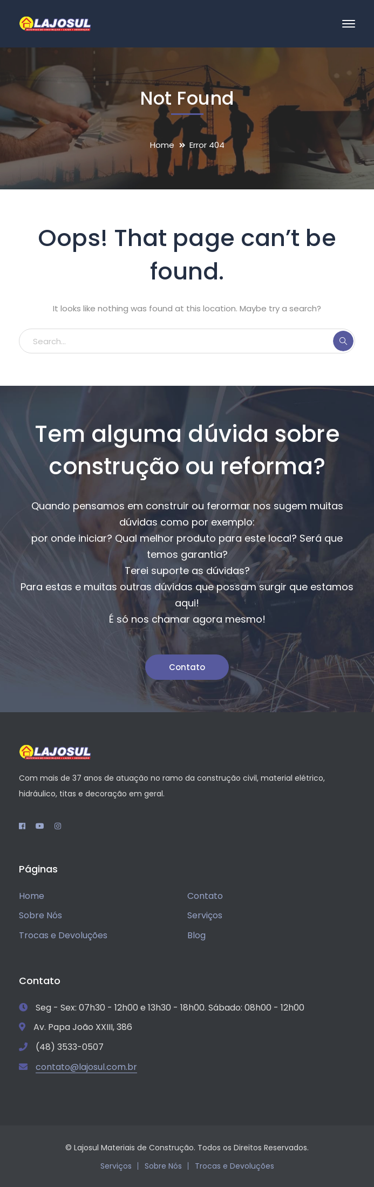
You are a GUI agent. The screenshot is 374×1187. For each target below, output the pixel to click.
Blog (196, 935)
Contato (187, 667)
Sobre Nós (40, 915)
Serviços (204, 915)
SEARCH (343, 341)
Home (162, 145)
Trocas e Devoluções (63, 935)
